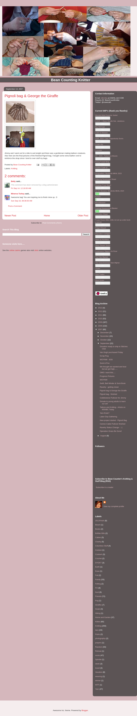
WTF (97, 685)
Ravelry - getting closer (109, 387)
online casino (14, 250)
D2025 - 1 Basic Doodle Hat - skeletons (109, 121)
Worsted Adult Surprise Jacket (106, 115)
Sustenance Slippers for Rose (106, 251)
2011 (100, 315)
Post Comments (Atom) (52, 223)
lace (97, 630)
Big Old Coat (100, 127)
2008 (100, 326)
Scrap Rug (104, 356)
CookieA (98, 554)
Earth (97, 567)
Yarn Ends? (104, 413)
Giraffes (98, 605)
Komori (97, 197)
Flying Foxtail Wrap (102, 162)
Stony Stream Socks (102, 245)
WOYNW (103, 380)
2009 (100, 322)
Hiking (97, 613)
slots (36, 250)
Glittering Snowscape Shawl (105, 179)
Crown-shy (99, 144)
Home (47, 215)
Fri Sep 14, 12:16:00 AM (21, 188)
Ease (97, 571)
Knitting (14, 168)
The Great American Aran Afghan (107, 263)
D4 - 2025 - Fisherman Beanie (106, 156)
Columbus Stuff (101, 546)
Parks (97, 634)
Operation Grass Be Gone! (111, 431)
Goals (97, 609)
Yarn (97, 689)
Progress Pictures (107, 376)
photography (100, 638)
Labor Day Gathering (108, 417)
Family (98, 579)
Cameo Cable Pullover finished (112, 424)
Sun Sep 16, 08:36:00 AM (21, 201)
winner (98, 680)
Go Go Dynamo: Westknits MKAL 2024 (109, 191)
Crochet (98, 558)
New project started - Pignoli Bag (113, 420)
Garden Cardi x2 (101, 167)
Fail (96, 575)
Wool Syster (99, 280)
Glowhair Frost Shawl (103, 185)
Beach (97, 525)
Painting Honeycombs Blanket (106, 208)
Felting (98, 584)
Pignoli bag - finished (108, 394)
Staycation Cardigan (102, 234)
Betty (13, 181)
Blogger (84, 710)
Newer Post (10, 215)
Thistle (97, 268)
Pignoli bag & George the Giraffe (113, 391)
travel (97, 668)
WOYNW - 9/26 (106, 359)
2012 (100, 311)
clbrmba (104, 98)
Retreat (98, 651)
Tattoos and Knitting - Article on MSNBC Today (112, 408)
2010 (100, 319)
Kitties (97, 622)
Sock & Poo (104, 363)
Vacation (98, 672)
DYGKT (98, 563)
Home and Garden (102, 617)
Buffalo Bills (100, 533)
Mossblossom (100, 202)
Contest (98, 550)
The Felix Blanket (101, 257)
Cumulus (98, 150)
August (103, 436)
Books (97, 529)
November (104, 336)
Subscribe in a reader (104, 487)
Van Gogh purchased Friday (111, 352)
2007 (100, 329)
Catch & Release (101, 133)
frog (96, 600)
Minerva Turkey (17, 194)
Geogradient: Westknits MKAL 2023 (108, 173)
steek (97, 664)
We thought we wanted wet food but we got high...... (113, 368)
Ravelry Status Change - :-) (111, 427)
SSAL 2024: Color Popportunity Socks (109, 138)
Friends (98, 596)
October (103, 340)
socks (97, 655)
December (104, 332)
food (97, 592)
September (105, 343)
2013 (100, 308)
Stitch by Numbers (102, 239)
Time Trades (99, 274)
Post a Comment (15, 206)
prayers (98, 643)
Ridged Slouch (100, 228)
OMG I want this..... (108, 372)
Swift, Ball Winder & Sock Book (112, 383)
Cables (98, 537)
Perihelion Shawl (101, 214)
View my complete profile (113, 506)
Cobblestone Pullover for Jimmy (113, 398)
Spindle (98, 659)
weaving (98, 676)
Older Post (83, 215)
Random (98, 647)
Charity (98, 542)
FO (96, 588)
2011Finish (99, 521)
